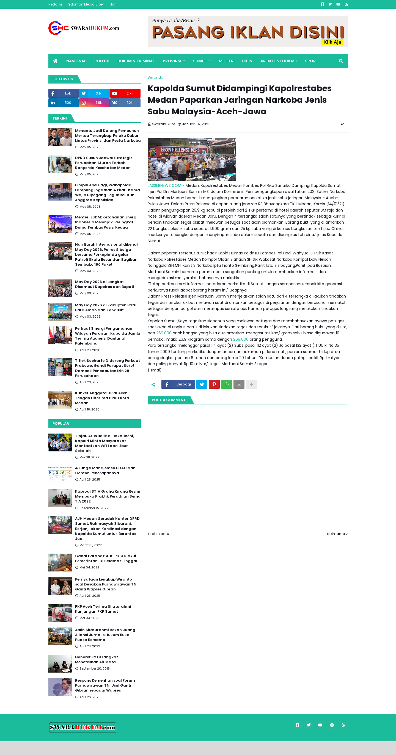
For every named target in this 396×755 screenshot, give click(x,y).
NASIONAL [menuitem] (76, 61)
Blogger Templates (87, 748)
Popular (61, 423)
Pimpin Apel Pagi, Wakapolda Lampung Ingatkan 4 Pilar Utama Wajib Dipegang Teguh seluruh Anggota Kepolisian (107, 193)
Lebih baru (159, 533)
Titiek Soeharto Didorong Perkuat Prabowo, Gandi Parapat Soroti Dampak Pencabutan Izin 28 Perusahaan (107, 368)
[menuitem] (55, 61)
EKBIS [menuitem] (247, 61)
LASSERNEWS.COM (164, 185)
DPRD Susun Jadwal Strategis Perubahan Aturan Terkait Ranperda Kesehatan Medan (103, 163)
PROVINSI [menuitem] (172, 61)
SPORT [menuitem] (311, 61)
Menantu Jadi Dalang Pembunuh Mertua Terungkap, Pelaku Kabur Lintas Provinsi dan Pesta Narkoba (108, 135)
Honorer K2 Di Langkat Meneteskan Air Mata (96, 660)
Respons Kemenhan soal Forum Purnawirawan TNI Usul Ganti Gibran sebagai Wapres (105, 685)
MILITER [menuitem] (226, 61)
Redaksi (55, 4)
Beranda (155, 77)
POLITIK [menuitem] (101, 61)
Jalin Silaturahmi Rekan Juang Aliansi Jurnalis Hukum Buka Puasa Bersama (105, 635)
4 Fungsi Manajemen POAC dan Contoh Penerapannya (105, 471)
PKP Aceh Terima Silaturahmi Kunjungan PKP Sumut (103, 609)
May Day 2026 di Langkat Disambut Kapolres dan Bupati (104, 284)
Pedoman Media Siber (85, 4)
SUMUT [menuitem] (200, 61)
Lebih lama (335, 533)
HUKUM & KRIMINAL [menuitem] (136, 61)
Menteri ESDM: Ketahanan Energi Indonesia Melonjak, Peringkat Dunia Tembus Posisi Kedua (106, 222)
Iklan (113, 4)
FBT (116, 748)
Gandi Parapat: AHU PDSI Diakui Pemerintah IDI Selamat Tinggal (106, 559)
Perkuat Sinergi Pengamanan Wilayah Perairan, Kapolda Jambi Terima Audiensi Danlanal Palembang (107, 336)
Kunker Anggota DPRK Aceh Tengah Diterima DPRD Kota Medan (102, 398)
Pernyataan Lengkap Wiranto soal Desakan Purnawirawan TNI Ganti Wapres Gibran (106, 584)
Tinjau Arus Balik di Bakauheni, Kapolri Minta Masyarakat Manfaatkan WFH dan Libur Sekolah (104, 444)
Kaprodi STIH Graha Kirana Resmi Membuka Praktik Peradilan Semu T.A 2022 (108, 496)
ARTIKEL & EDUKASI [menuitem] (278, 61)
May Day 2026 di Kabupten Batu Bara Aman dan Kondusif (105, 308)
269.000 (164, 333)
